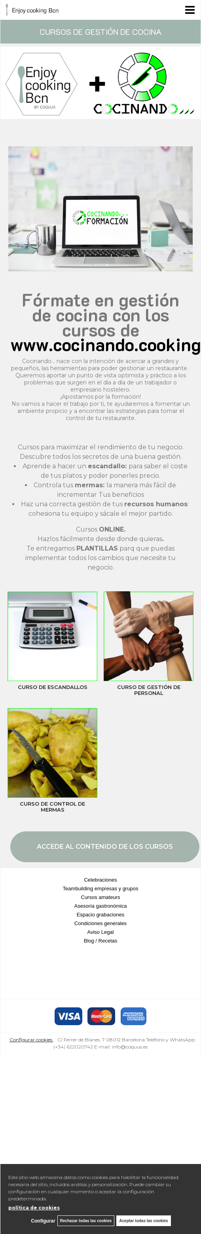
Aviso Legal (100, 932)
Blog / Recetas (101, 941)
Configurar (43, 1221)
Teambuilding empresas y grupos (100, 888)
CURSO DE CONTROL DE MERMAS (52, 807)
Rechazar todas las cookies (86, 1221)
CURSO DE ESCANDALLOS (52, 687)
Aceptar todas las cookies (143, 1221)
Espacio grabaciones (101, 915)
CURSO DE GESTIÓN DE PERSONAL (148, 690)
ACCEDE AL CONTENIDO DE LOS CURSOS (105, 846)
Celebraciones (100, 880)
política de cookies (34, 1208)
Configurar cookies (31, 1040)
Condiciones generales (100, 923)
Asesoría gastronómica (100, 906)
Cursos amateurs (100, 897)
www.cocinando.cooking (105, 344)
